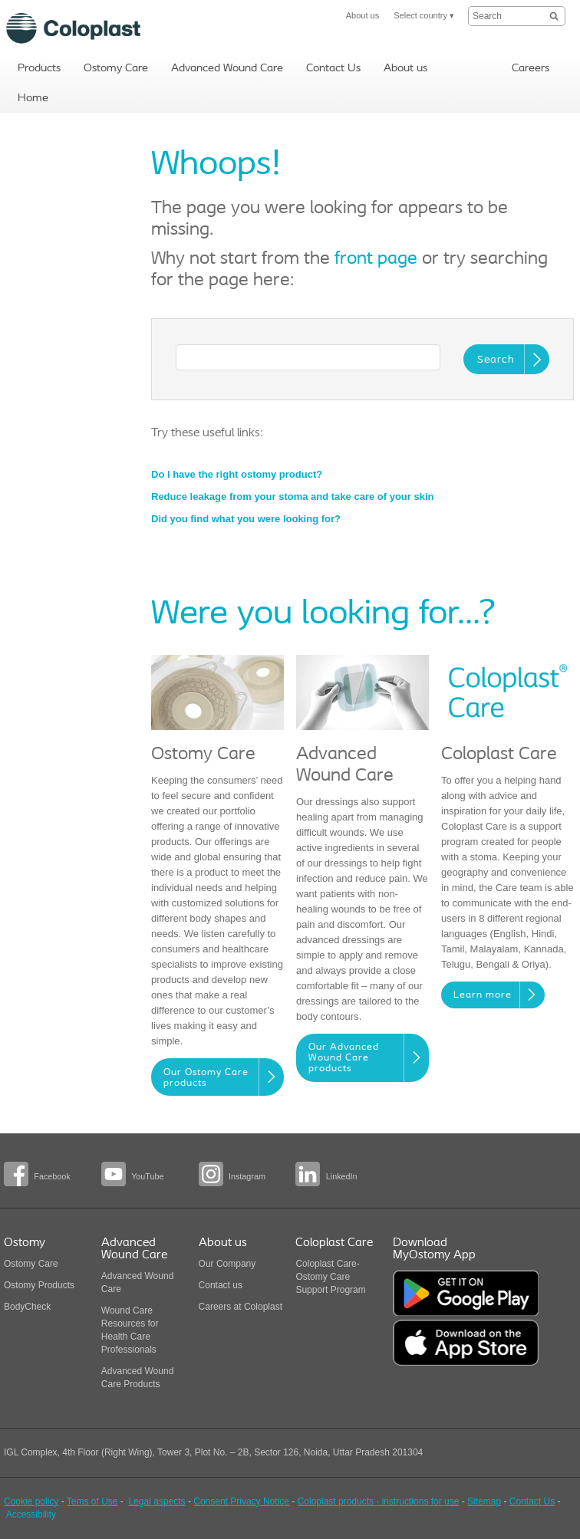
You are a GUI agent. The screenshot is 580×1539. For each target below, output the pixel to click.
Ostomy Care (31, 1263)
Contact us (220, 1285)
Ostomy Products (39, 1285)
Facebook (52, 1176)
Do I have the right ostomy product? (236, 474)
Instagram (247, 1176)
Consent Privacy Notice (241, 1501)
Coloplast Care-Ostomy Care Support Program (330, 1276)
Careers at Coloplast (240, 1306)
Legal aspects (157, 1501)
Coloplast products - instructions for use (379, 1501)
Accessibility (31, 1514)
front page (375, 259)
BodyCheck (27, 1306)
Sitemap (484, 1501)
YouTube (147, 1176)
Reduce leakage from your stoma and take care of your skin (292, 496)
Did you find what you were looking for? (246, 519)
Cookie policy (31, 1501)
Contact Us (532, 1501)
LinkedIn (342, 1176)
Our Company (227, 1263)
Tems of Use (92, 1501)
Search (496, 360)
